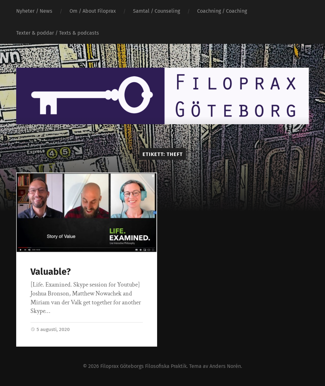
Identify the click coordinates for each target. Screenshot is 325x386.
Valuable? (50, 271)
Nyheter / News (34, 11)
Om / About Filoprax (93, 11)
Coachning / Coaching (222, 11)
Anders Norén (225, 366)
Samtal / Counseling (156, 11)
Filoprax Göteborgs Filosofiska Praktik (143, 366)
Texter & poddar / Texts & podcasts (57, 33)
